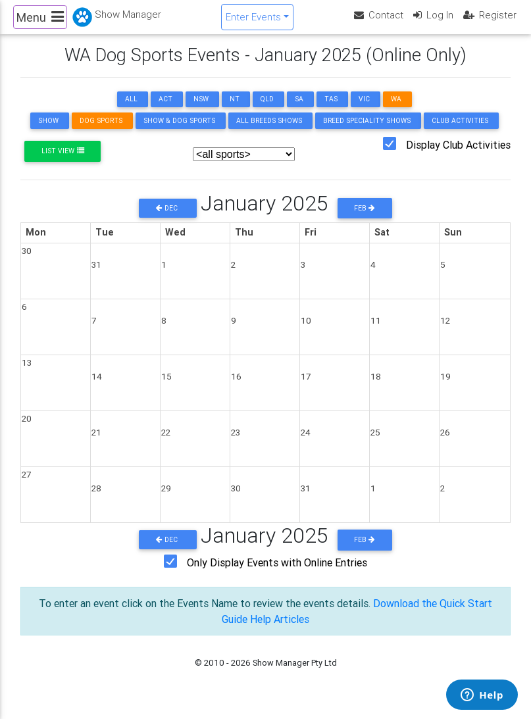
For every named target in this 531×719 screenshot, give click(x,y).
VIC (364, 110)
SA (299, 110)
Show (48, 132)
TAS (331, 110)
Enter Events (253, 22)
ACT (165, 110)
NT (235, 110)
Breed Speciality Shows (367, 132)
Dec (168, 218)
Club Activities (460, 132)
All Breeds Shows (269, 132)
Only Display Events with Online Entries (277, 573)
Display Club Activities (458, 155)
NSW (201, 110)
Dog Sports (101, 132)
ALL (131, 110)
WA (396, 110)
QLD (267, 110)
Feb (364, 218)
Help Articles (279, 629)
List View (62, 162)
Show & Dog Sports (179, 132)
